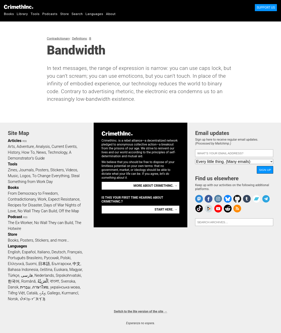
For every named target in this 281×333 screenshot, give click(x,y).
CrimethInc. (18, 7)
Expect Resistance (64, 199)
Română (28, 281)
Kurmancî (70, 293)
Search (77, 14)
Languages (94, 14)
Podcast (15, 216)
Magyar (75, 269)
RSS (24, 141)
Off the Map (69, 211)
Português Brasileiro (25, 257)
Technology (57, 152)
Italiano (43, 252)
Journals (26, 170)
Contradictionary (58, 38)
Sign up (265, 169)
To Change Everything (50, 175)
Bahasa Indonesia (23, 269)
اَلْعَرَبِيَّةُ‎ (42, 281)
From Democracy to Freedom (33, 193)
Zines (12, 170)
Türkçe (13, 275)
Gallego (53, 293)
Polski (65, 257)
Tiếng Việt (16, 293)
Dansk (13, 287)
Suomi (31, 263)
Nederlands (44, 275)
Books (9, 14)
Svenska (68, 281)
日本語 (44, 263)
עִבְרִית (25, 287)
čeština (46, 269)
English (14, 252)
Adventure (25, 146)
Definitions (79, 38)
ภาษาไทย (40, 287)
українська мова (65, 287)
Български (61, 263)
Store (64, 14)
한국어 (14, 281)
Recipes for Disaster (25, 205)
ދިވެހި (42, 293)
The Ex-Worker (20, 222)
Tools (35, 14)
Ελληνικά (16, 263)
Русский (51, 257)
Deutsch (59, 252)
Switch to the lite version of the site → (140, 311)
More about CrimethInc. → (155, 185)
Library (22, 14)
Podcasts (50, 14)
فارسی (27, 275)
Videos (71, 170)
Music (13, 175)
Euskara (61, 269)
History (14, 152)
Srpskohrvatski (68, 275)
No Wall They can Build (53, 222)
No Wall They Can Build (37, 211)
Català (32, 293)
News (41, 152)
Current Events (64, 146)
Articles (14, 140)
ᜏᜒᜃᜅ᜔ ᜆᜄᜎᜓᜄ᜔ (32, 298)
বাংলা (54, 281)
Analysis (43, 146)
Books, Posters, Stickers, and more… (38, 240)
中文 (76, 263)
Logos (25, 175)
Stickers (57, 170)
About (111, 14)
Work (42, 199)
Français (74, 252)
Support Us (266, 7)
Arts (11, 146)
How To (28, 152)
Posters (42, 170)
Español (29, 252)
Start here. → (166, 209)
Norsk (13, 298)
